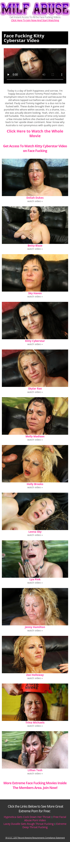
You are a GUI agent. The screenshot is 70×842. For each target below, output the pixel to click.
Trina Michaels (35, 722)
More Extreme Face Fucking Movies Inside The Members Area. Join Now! (35, 785)
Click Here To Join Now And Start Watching (35, 20)
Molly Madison (35, 436)
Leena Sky (34, 531)
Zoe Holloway (35, 675)
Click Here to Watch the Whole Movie (35, 133)
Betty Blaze (35, 245)
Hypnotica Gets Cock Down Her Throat (27, 817)
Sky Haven (35, 293)
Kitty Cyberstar (35, 341)
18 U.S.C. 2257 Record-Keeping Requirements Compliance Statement (35, 837)
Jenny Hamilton (35, 627)
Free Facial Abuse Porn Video (45, 818)
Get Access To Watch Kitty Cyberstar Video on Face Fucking (35, 148)
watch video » (35, 201)
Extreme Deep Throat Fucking (44, 825)
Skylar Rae (35, 388)
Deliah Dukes (35, 197)
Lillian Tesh (35, 770)
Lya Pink (35, 579)
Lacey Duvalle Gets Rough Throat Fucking (29, 824)
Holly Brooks (35, 484)
